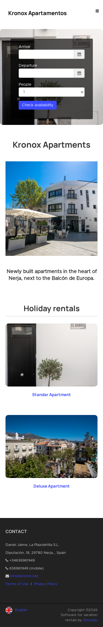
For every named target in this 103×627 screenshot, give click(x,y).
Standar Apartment (51, 394)
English (21, 610)
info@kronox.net (24, 576)
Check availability (37, 105)
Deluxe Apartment (52, 486)
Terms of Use (17, 584)
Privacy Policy (45, 584)
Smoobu (90, 620)
